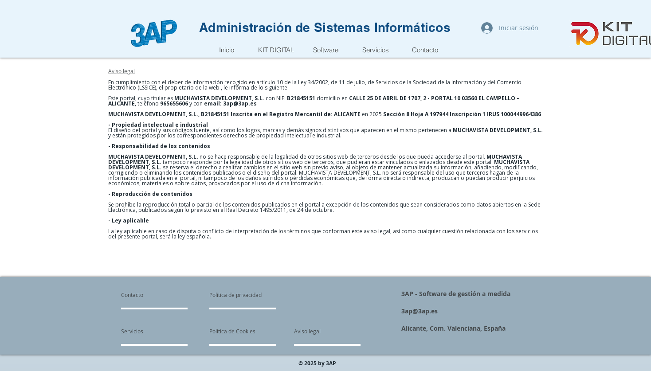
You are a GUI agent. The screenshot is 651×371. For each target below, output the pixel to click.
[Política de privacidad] (235, 295)
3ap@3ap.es (240, 103)
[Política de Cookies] (232, 331)
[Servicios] (146, 331)
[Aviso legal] (307, 331)
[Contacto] (142, 295)
